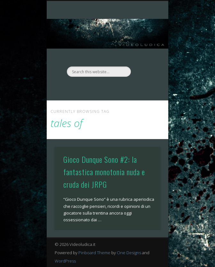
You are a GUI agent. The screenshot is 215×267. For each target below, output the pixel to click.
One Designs (129, 252)
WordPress (65, 261)
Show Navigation (145, 57)
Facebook (100, 87)
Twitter (113, 87)
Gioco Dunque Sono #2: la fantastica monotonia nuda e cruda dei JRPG (104, 171)
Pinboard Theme (94, 252)
